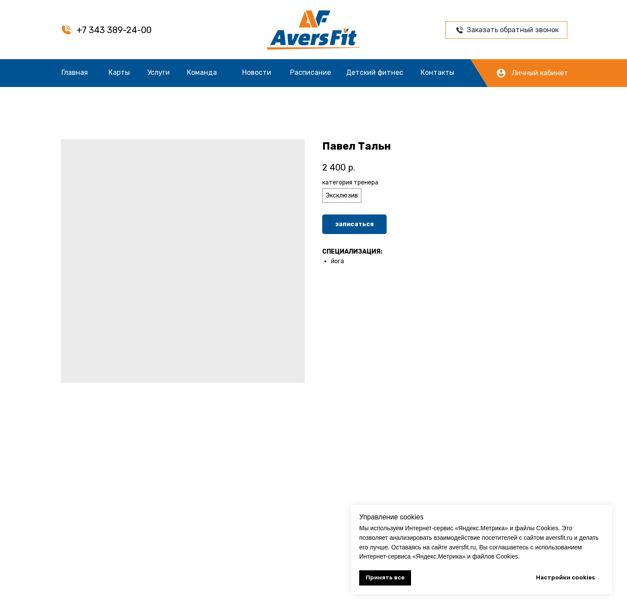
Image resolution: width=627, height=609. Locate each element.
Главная (74, 72)
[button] (459, 30)
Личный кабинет (540, 73)
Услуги (158, 72)
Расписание (310, 72)
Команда (202, 72)
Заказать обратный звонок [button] (513, 30)
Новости (256, 72)
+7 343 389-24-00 (114, 30)
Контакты (437, 72)
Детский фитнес (374, 72)
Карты (119, 72)
